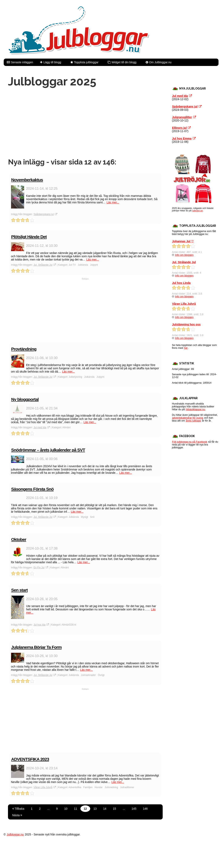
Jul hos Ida (39, 624)
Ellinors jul (179, 127)
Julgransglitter (182, 117)
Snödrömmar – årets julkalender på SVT (48, 450)
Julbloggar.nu (15, 834)
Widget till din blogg (124, 62)
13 (95, 808)
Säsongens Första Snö (32, 489)
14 (104, 808)
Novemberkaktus (27, 179)
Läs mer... (113, 202)
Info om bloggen (184, 255)
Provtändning (23, 349)
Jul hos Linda (181, 282)
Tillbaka (18, 808)
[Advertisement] (85, 123)
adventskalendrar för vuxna (187, 417)
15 (114, 808)
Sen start (19, 590)
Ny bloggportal (25, 399)
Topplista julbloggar (86, 62)
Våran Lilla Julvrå (43, 787)
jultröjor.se (197, 210)
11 (75, 808)
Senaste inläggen (22, 62)
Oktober (18, 539)
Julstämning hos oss (186, 324)
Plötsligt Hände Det (29, 236)
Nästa (17, 815)
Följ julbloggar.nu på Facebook (189, 441)
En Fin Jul (39, 567)
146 (145, 808)
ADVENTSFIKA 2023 (30, 759)
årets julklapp (193, 420)
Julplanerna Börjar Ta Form (36, 647)
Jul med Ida (40, 427)
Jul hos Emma (182, 138)
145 (134, 808)
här (186, 348)
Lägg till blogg (52, 62)
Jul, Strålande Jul (43, 264)
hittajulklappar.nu (195, 409)
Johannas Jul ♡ (183, 241)
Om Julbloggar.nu (160, 62)
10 (66, 808)
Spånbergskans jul (44, 214)
